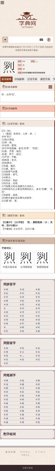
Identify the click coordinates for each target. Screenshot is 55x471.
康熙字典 (45, 79)
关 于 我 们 (40, 452)
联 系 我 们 (25, 452)
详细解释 (19, 79)
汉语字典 (32, 79)
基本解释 (6, 79)
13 (24, 69)
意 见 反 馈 (10, 452)
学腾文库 (25, 455)
